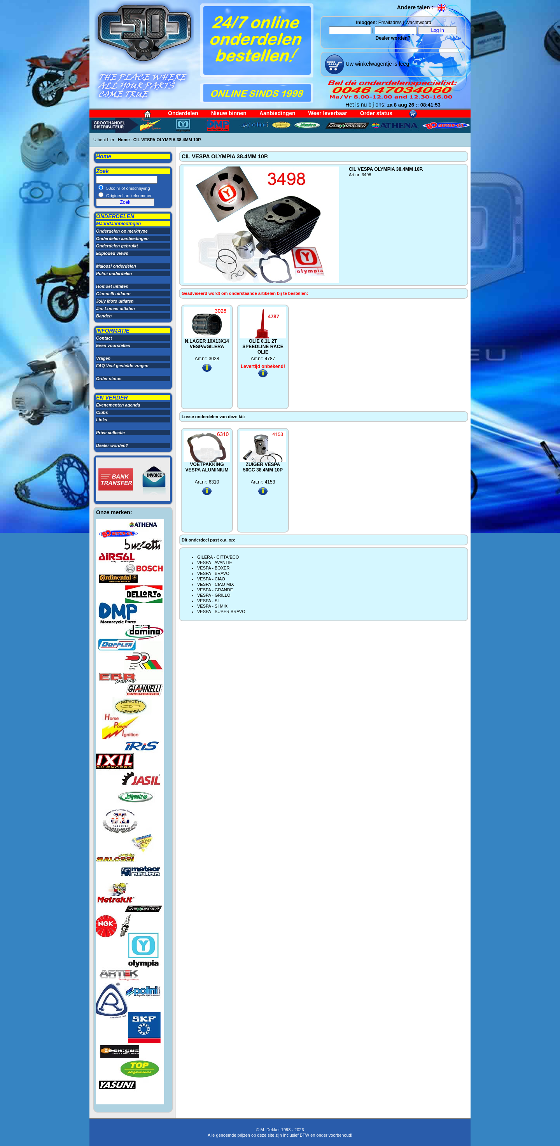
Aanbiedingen (277, 113)
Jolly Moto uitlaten (115, 301)
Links (101, 419)
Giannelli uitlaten (113, 293)
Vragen (103, 358)
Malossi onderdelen (116, 266)
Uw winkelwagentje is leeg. (377, 64)
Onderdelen (183, 113)
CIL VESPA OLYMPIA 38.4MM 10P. (167, 139)
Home (124, 139)
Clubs (102, 412)
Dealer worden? (392, 38)
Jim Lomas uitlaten (115, 308)
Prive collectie (110, 432)
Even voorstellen (113, 345)
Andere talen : (422, 7)
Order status (376, 113)
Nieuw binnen (229, 113)
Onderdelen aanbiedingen (122, 238)
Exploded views (112, 253)
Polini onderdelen (114, 273)
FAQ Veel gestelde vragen (122, 365)
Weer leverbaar (327, 113)
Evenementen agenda (118, 405)
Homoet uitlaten (112, 286)
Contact (104, 338)
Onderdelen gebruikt (117, 246)
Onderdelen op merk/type (122, 231)
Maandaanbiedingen (118, 223)
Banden (104, 316)
